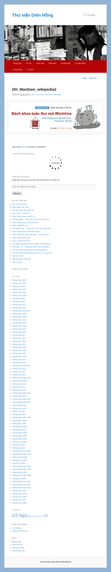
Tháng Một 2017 (19, 338)
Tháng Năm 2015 (19, 356)
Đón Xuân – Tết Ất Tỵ (21, 213)
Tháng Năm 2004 (19, 436)
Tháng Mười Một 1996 (21, 475)
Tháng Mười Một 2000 (21, 454)
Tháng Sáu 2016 (19, 341)
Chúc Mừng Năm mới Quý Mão (25, 222)
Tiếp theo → (94, 78)
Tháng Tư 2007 (18, 411)
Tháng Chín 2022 (19, 295)
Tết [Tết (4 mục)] (45, 515)
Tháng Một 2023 (19, 292)
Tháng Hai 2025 (19, 289)
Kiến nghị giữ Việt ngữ (21, 259)
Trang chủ (17, 63)
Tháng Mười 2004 (19, 433)
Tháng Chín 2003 (19, 442)
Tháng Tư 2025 (18, 286)
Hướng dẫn (65, 63)
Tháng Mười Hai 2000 (21, 451)
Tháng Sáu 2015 (19, 353)
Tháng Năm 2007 (19, 408)
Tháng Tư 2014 (18, 372)
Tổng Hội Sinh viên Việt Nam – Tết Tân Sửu (30, 234)
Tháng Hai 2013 (19, 390)
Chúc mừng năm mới (21, 241)
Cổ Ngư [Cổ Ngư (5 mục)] (19, 515)
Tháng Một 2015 (19, 363)
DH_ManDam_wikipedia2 (51, 95)
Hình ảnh (52, 63)
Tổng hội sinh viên (20, 531)
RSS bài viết (17, 545)
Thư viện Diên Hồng (32, 15)
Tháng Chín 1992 (19, 497)
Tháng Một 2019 (19, 323)
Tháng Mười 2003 (19, 439)
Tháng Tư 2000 (18, 463)
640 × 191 (35, 95)
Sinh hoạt (40, 63)
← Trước (83, 78)
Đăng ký (16, 193)
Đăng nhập (16, 542)
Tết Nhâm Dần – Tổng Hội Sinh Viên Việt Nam (31, 228)
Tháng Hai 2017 (19, 335)
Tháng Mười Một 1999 (21, 469)
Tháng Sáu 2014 (19, 369)
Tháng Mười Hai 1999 (21, 466)
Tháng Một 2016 (19, 347)
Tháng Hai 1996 (19, 478)
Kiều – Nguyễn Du (19, 225)
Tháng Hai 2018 (19, 329)
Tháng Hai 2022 (19, 301)
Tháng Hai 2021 (19, 304)
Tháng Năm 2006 (19, 420)
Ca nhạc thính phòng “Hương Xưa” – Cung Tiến (32, 253)
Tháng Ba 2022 (18, 298)
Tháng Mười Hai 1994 (21, 485)
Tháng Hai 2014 (19, 375)
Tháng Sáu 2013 (19, 384)
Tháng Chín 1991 (19, 503)
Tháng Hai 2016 (19, 344)
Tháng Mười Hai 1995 (21, 481)
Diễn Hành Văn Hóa (20, 207)
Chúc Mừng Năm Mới (21, 238)
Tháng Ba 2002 (18, 448)
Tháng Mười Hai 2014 (21, 366)
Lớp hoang (16, 528)
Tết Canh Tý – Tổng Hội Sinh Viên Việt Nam (30, 247)
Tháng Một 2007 (19, 414)
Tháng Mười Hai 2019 (21, 311)
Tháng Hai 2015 (19, 359)
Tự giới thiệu (80, 63)
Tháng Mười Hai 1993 (21, 488)
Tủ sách (30, 69)
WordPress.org (18, 551)
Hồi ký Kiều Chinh (19, 204)
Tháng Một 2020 (19, 308)
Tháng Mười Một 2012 (21, 393)
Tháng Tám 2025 (19, 280)
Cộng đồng (17, 69)
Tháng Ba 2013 (18, 387)
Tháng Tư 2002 (18, 445)
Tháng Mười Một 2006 (21, 417)
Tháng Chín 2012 (19, 396)
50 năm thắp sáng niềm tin (23, 210)
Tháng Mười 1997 (19, 472)
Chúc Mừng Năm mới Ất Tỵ (23, 216)
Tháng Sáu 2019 (19, 314)
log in (24, 147)
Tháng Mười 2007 (19, 405)
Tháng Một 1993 (19, 491)
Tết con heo (17, 262)
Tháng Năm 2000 (19, 460)
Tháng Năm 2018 (19, 326)
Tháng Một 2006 (19, 423)
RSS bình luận (18, 548)
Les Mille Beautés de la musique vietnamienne (31, 244)
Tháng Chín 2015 (19, 350)
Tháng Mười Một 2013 (21, 378)
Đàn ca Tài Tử (18, 256)
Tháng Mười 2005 (19, 426)
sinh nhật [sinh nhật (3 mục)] (39, 516)
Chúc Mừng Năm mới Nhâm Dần (26, 231)
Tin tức (29, 63)
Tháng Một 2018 (19, 332)
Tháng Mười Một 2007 (21, 402)
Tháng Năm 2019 (19, 317)
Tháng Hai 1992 (19, 500)
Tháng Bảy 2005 (19, 430)
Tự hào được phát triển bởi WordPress (55, 562)
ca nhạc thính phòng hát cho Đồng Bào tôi (29, 250)
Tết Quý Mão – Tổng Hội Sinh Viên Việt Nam (31, 219)
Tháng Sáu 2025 (19, 283)
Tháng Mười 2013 (19, 381)
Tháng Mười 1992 (19, 494)
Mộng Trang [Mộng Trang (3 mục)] (32, 516)
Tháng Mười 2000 (19, 457)
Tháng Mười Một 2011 (21, 399)
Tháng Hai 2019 (19, 320)
